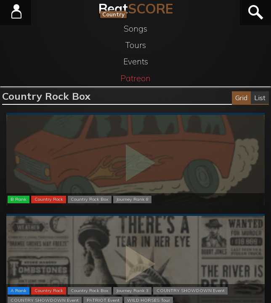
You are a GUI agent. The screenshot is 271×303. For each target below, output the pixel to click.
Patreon (135, 78)
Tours (135, 45)
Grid (241, 97)
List (260, 97)
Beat (135, 8)
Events (135, 61)
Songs (135, 29)
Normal (135, 114)
